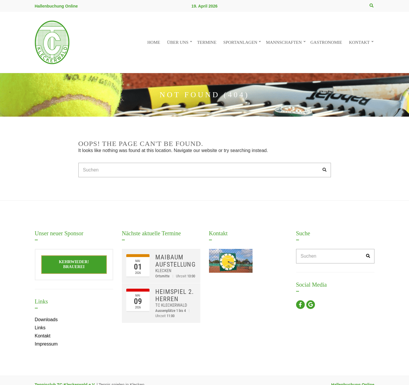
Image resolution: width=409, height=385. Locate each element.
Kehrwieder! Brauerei (74, 264)
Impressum (46, 343)
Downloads (46, 319)
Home (153, 42)
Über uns (177, 42)
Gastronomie (326, 42)
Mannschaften (284, 42)
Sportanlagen (240, 42)
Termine (207, 42)
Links (40, 327)
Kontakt (359, 42)
